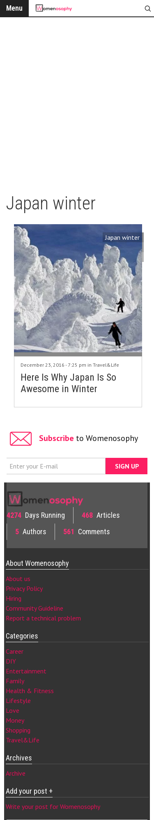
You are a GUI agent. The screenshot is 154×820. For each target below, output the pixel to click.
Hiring (13, 598)
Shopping (18, 730)
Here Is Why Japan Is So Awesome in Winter (68, 383)
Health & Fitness (30, 691)
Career (14, 651)
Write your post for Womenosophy (53, 806)
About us (18, 578)
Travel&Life (106, 365)
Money (15, 720)
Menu (14, 8)
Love (12, 710)
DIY (11, 661)
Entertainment (26, 671)
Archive (15, 773)
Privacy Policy (24, 588)
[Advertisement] (77, 102)
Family (15, 681)
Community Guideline (34, 608)
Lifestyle (18, 700)
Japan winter (122, 237)
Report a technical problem (43, 618)
